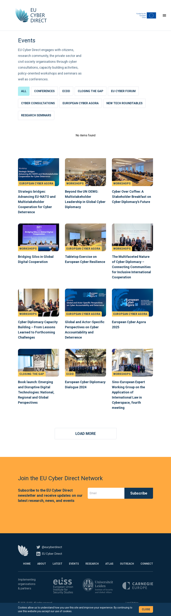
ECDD (66, 91)
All (23, 91)
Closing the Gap (90, 91)
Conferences (44, 91)
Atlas (109, 563)
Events (74, 563)
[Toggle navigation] (164, 15)
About (41, 563)
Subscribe (138, 493)
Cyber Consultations (38, 103)
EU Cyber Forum (123, 91)
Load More (85, 433)
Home (27, 563)
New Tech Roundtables (124, 103)
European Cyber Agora (81, 103)
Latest (57, 563)
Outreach (127, 563)
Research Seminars (36, 115)
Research (92, 563)
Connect (147, 563)
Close (146, 609)
